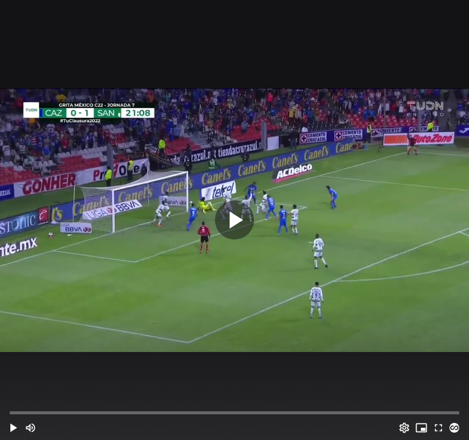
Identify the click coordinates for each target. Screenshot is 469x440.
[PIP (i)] (421, 427)
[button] (13, 427)
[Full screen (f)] (438, 427)
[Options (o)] (404, 427)
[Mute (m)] (30, 427)
